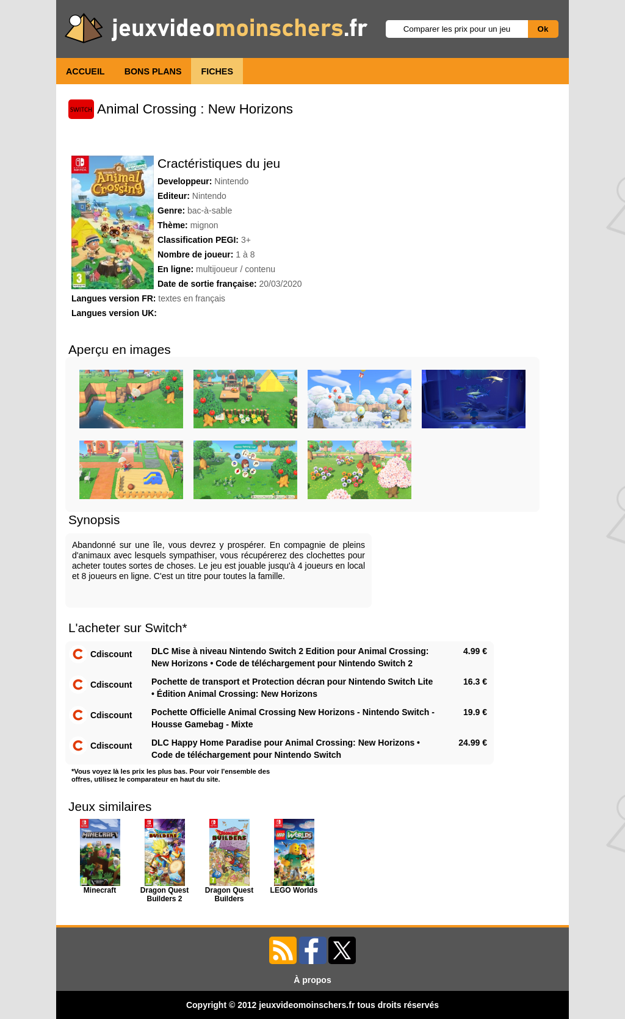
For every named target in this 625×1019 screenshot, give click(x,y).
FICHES (217, 71)
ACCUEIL (85, 71)
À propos (312, 980)
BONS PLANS (153, 71)
